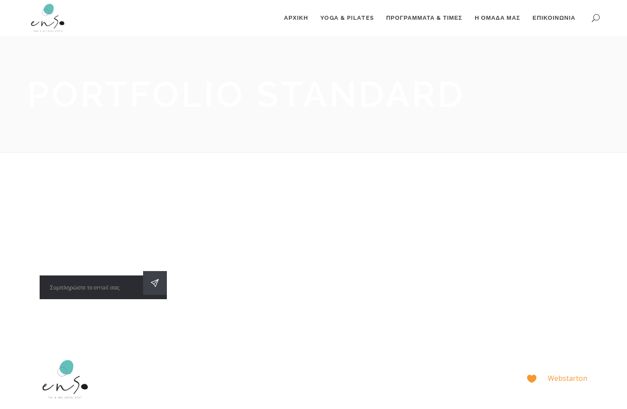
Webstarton (567, 378)
